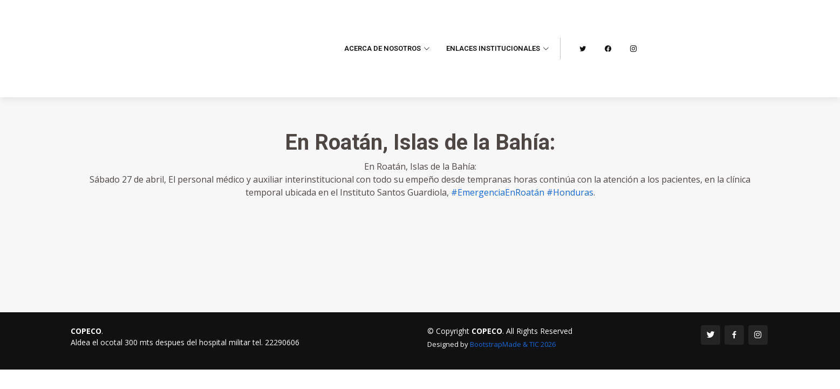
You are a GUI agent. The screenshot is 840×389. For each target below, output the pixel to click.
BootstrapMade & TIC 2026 (513, 344)
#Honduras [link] (570, 197)
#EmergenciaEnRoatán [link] (497, 197)
